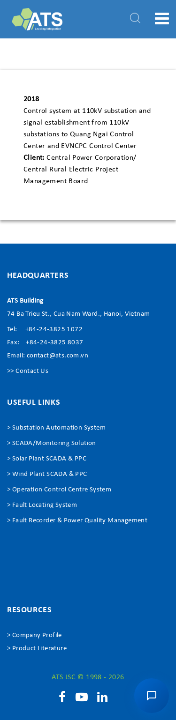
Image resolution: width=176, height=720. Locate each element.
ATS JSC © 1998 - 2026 (88, 677)
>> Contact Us (27, 371)
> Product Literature (37, 648)
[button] (151, 695)
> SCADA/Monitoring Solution (51, 443)
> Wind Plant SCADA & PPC (47, 474)
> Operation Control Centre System (59, 489)
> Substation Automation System (56, 427)
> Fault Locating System (42, 505)
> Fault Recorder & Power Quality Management (77, 520)
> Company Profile (34, 635)
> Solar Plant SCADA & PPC (46, 458)
